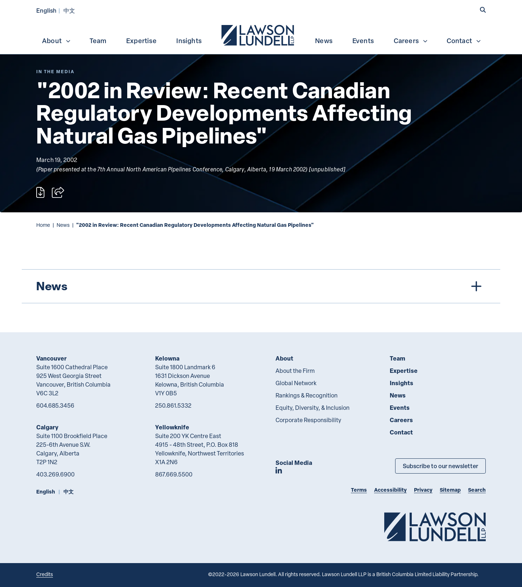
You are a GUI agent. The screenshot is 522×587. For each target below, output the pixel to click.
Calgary (47, 427)
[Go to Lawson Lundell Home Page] (435, 526)
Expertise (141, 40)
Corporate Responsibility (308, 420)
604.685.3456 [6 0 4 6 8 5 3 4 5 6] (55, 405)
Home (43, 224)
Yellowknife (172, 427)
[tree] (261, 286)
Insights (189, 40)
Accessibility (390, 490)
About (56, 40)
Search (477, 490)
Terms (359, 490)
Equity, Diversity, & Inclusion (312, 408)
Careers (411, 40)
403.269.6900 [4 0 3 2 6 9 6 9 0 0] (55, 474)
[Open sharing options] (58, 192)
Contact (464, 40)
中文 (69, 10)
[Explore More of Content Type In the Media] (55, 71)
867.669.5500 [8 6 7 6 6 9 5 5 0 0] (173, 474)
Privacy (423, 490)
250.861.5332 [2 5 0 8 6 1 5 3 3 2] (173, 405)
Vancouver (51, 358)
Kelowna (167, 358)
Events (363, 40)
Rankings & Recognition (306, 395)
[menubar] (261, 34)
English (46, 10)
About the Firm (295, 371)
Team (98, 40)
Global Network (296, 383)
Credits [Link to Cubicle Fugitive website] (44, 574)
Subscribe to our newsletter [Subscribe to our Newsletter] (440, 466)
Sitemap (450, 490)
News (323, 40)
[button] (483, 9)
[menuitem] (258, 34)
